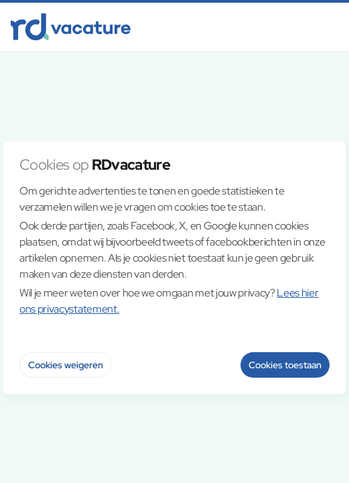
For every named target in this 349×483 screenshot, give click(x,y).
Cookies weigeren (65, 365)
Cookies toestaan (285, 365)
